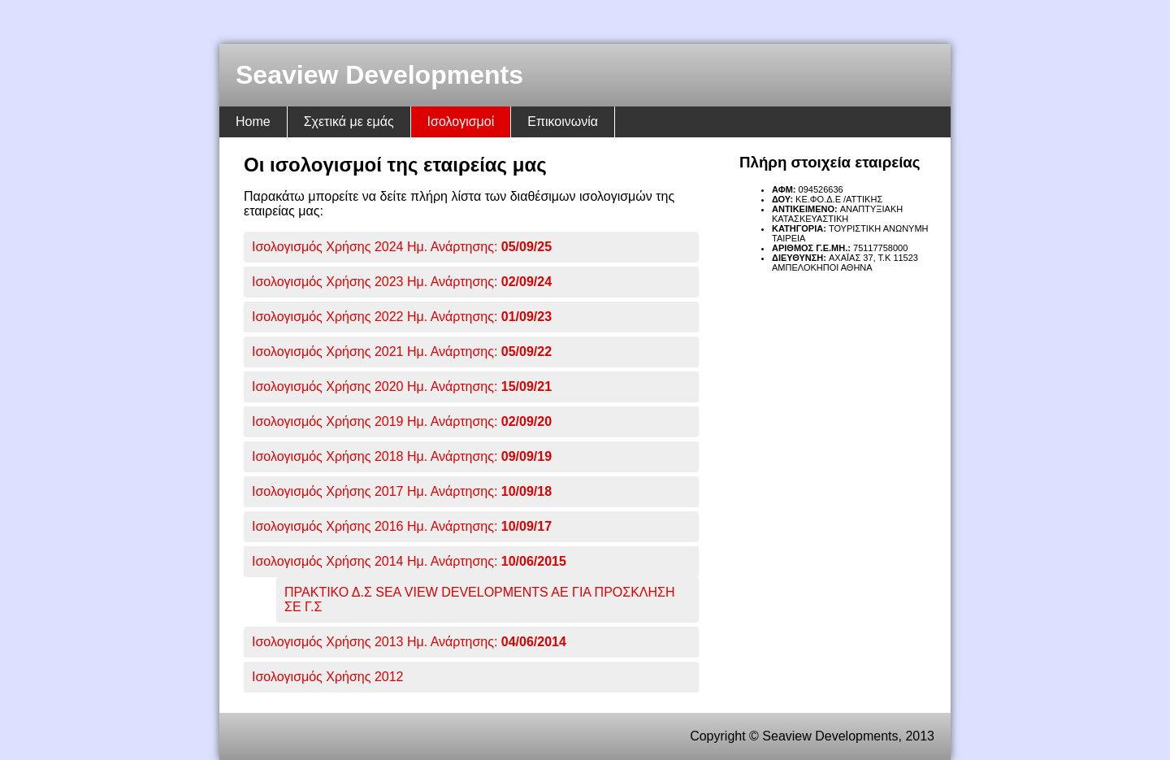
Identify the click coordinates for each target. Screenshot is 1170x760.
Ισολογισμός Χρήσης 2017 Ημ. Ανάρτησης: (402, 491)
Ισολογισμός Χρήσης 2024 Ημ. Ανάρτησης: (402, 247)
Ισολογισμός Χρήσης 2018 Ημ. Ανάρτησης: (402, 456)
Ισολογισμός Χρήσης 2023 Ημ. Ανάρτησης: (402, 282)
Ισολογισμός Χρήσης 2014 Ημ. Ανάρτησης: (409, 561)
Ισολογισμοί (461, 121)
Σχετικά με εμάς (349, 121)
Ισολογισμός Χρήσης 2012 (327, 677)
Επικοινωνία (562, 121)
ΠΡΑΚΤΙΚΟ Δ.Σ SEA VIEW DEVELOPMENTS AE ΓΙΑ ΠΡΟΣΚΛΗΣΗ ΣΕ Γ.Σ (479, 599)
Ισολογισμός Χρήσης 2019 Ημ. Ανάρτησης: (402, 421)
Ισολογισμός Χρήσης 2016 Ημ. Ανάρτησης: (402, 526)
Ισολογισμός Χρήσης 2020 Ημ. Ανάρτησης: (402, 386)
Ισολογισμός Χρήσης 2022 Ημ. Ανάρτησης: (402, 317)
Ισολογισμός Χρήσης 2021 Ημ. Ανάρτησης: (402, 351)
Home (253, 121)
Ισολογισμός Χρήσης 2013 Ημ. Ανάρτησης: (409, 642)
